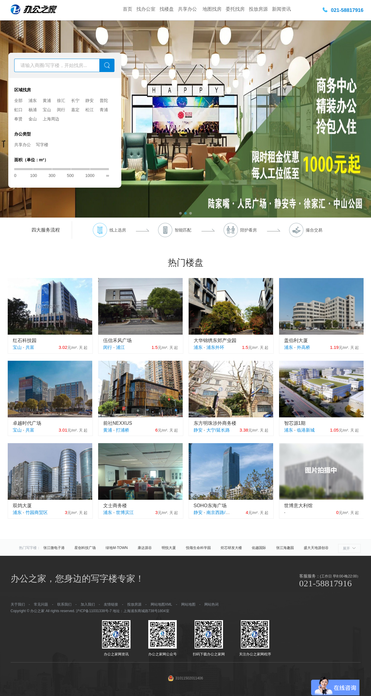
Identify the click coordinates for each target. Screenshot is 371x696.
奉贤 (18, 118)
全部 (18, 100)
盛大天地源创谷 (316, 548)
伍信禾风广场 (117, 340)
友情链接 (111, 604)
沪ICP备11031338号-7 (94, 611)
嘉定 (75, 109)
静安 (89, 100)
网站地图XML (161, 604)
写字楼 (42, 144)
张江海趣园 (285, 548)
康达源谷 (145, 548)
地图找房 (212, 9)
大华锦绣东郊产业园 (215, 340)
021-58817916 (347, 10)
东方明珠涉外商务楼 (215, 423)
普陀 (104, 100)
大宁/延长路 (218, 429)
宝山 (47, 109)
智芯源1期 (295, 423)
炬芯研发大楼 (231, 548)
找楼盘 (167, 9)
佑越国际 (259, 548)
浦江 (120, 347)
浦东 (32, 100)
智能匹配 (183, 230)
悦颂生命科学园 (198, 548)
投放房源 (258, 9)
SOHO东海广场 (210, 505)
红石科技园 (24, 340)
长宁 (75, 100)
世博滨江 (125, 512)
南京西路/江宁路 (222, 512)
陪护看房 (248, 230)
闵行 (61, 109)
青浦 (104, 109)
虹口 (18, 109)
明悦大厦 (169, 548)
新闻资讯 (281, 9)
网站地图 (188, 604)
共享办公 (188, 9)
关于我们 (18, 604)
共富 (30, 347)
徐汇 (61, 100)
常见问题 (41, 604)
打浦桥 (122, 429)
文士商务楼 (115, 505)
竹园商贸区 (37, 512)
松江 (89, 109)
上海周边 (51, 118)
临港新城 (306, 429)
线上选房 (117, 230)
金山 (32, 118)
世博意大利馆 (298, 505)
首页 (127, 9)
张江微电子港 (54, 548)
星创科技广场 (85, 548)
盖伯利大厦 (296, 340)
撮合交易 (314, 230)
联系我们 (64, 604)
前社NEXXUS (117, 423)
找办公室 (145, 9)
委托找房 (235, 9)
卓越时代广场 (27, 423)
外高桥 (303, 347)
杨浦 (32, 109)
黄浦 (47, 100)
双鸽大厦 (22, 505)
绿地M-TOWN (117, 548)
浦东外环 (215, 347)
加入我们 (88, 604)
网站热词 (211, 604)
